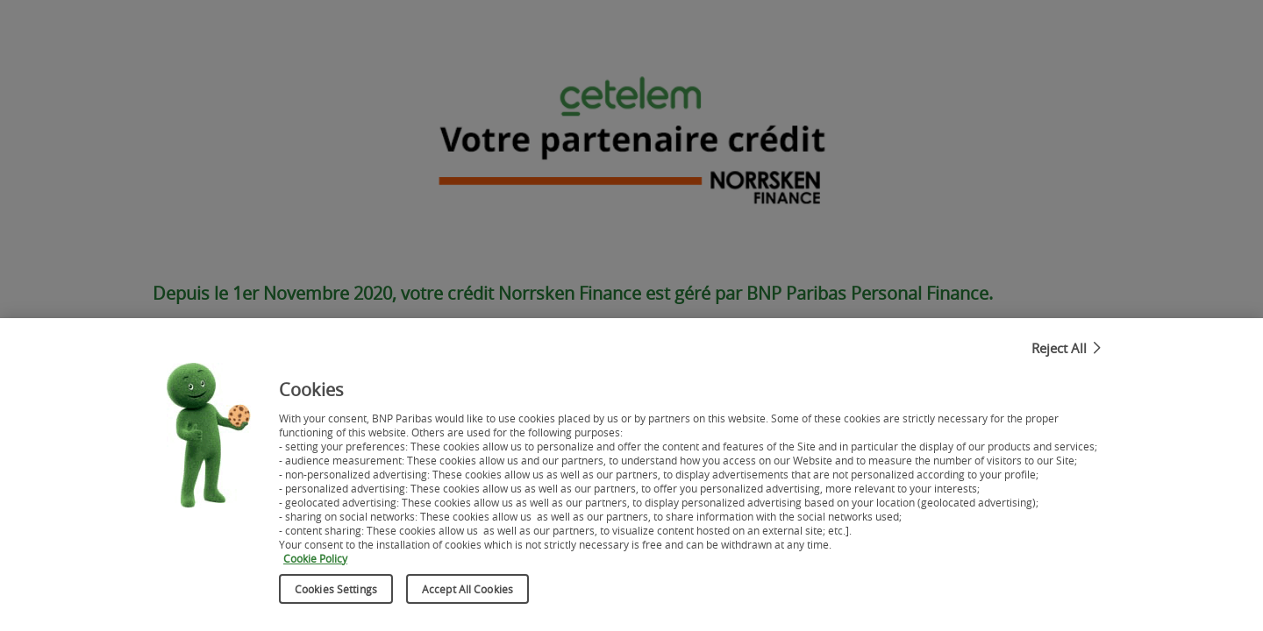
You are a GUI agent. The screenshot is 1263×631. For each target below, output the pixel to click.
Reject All (1059, 351)
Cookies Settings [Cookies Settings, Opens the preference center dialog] (336, 592)
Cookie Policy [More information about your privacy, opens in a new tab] (315, 562)
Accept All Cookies (467, 592)
